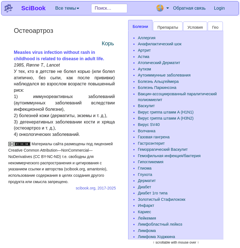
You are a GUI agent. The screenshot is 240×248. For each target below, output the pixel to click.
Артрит (144, 50)
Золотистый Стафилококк (161, 199)
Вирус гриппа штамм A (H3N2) (166, 118)
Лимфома (147, 230)
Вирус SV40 (149, 124)
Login (219, 8)
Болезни (140, 26)
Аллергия (146, 38)
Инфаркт (146, 205)
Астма (143, 56)
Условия (195, 27)
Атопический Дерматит (159, 62)
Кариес (144, 212)
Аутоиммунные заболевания (164, 75)
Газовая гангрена (154, 137)
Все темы (67, 8)
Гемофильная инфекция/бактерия (169, 156)
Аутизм (144, 69)
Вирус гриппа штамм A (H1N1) (166, 112)
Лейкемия (147, 218)
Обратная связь (189, 8)
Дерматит (147, 180)
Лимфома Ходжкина (156, 236)
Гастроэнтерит (151, 143)
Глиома (144, 168)
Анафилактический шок (159, 44)
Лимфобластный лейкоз (160, 224)
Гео (215, 27)
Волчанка (146, 131)
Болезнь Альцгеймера (158, 81)
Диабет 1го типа (152, 193)
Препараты (167, 27)
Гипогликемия (150, 162)
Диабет (144, 187)
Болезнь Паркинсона (157, 87)
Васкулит (146, 106)
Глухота (145, 174)
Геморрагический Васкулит (163, 149)
